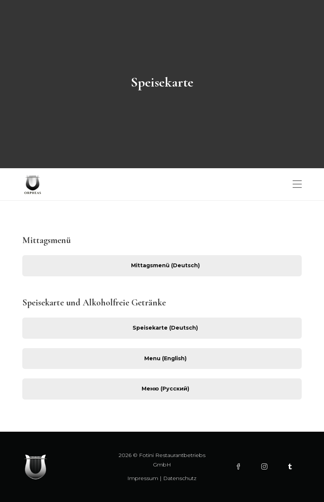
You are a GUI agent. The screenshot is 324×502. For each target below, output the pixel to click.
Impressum (142, 478)
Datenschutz (179, 478)
